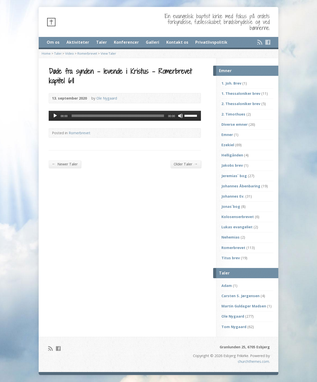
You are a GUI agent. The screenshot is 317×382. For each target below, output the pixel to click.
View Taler (108, 53)
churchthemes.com (253, 361)
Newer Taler (65, 163)
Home (46, 53)
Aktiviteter (77, 42)
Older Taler (186, 163)
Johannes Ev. (232, 196)
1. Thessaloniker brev (240, 93)
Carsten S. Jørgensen (240, 295)
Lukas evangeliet (237, 227)
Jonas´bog (230, 206)
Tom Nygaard (233, 326)
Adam (226, 285)
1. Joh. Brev (231, 83)
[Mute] (180, 115)
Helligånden (232, 155)
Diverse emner (234, 124)
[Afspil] (55, 115)
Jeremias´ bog (234, 175)
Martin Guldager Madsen (243, 306)
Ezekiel (227, 144)
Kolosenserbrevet (237, 216)
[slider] (118, 116)
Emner (227, 134)
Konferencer (126, 42)
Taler (101, 42)
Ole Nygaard (106, 98)
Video (69, 53)
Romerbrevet (87, 53)
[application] (125, 116)
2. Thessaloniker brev (240, 103)
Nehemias (230, 237)
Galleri (152, 42)
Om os (53, 42)
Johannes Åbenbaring (240, 186)
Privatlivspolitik (211, 42)
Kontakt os (177, 42)
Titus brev (230, 257)
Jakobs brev (232, 165)
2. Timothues (233, 114)
